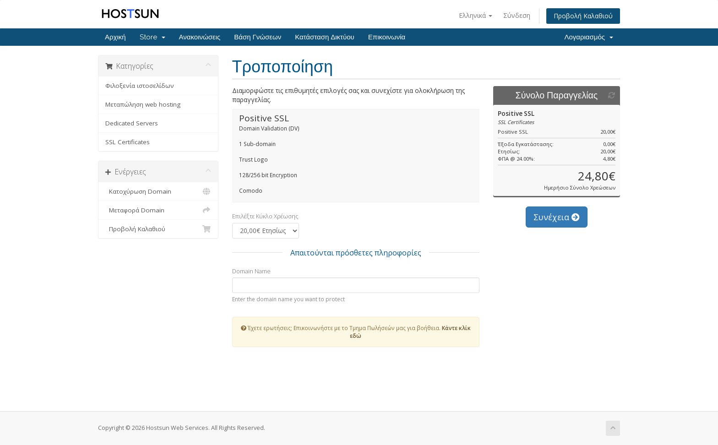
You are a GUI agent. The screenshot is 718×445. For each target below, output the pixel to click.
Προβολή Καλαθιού (583, 15)
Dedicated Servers (131, 123)
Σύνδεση (516, 15)
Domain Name (251, 271)
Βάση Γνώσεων (257, 37)
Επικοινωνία (386, 37)
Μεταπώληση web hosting (142, 104)
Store (152, 37)
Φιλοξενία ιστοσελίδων (139, 85)
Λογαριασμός (588, 37)
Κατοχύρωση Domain (158, 191)
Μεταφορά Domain (158, 210)
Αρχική (115, 37)
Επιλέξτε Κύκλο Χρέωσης (265, 216)
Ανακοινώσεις (200, 37)
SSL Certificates (127, 142)
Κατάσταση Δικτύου (324, 37)
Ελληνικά (475, 15)
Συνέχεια (556, 217)
